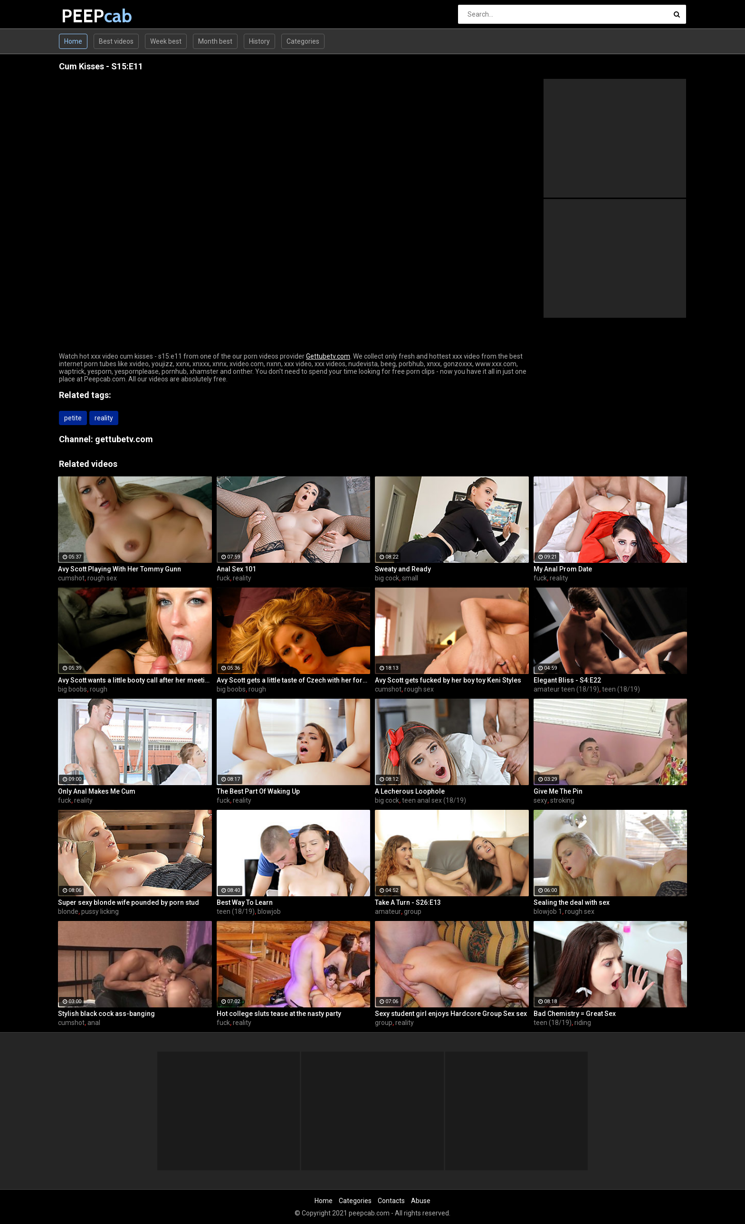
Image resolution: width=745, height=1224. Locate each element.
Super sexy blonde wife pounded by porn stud (128, 902)
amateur (388, 911)
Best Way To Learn (245, 902)
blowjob (269, 911)
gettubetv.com (124, 439)
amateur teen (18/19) (566, 689)
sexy (540, 800)
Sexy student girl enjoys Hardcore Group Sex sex (451, 1013)
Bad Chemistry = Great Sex (575, 1013)
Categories (303, 41)
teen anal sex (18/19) (434, 800)
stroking (562, 800)
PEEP (86, 16)
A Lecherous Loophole (410, 791)
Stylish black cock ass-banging (106, 1013)
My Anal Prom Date (563, 569)
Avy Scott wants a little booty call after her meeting (135, 680)
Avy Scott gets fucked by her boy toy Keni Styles (448, 680)
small (410, 578)
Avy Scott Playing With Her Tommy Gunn (119, 569)
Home (73, 41)
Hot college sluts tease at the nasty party (279, 1013)
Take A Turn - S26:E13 (408, 902)
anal (93, 1022)
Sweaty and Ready (403, 569)
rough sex (102, 578)
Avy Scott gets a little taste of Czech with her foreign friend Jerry (294, 680)
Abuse (420, 1201)
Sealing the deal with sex (572, 902)
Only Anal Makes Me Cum (96, 791)
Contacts (391, 1201)
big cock (387, 578)
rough (98, 689)
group (412, 911)
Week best (165, 41)
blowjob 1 (548, 911)
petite (73, 418)
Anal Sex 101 (236, 569)
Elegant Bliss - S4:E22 (567, 680)
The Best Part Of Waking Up (258, 791)
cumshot (71, 578)
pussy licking (100, 911)
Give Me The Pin (558, 791)
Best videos (116, 41)
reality (104, 418)
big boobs (72, 689)
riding (582, 1022)
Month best (215, 41)
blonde (68, 911)
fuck (223, 578)
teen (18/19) (621, 689)
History (259, 41)
